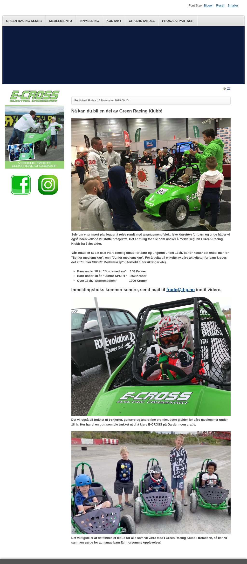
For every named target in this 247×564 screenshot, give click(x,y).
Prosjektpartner (177, 21)
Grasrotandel (142, 21)
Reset (220, 5)
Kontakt (114, 21)
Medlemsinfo (60, 21)
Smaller (233, 5)
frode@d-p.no (180, 289)
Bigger (208, 5)
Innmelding (89, 21)
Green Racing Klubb (24, 21)
